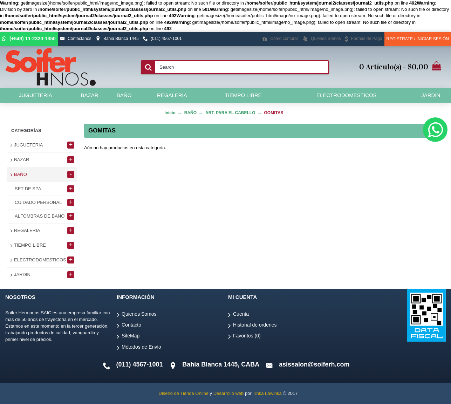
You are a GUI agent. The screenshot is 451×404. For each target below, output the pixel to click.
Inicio (169, 112)
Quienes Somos (137, 315)
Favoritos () (244, 337)
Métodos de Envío (139, 348)
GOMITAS (273, 112)
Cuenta (238, 315)
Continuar (421, 169)
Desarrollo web (228, 393)
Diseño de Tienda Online (184, 393)
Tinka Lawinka (267, 393)
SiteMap (128, 337)
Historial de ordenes (252, 326)
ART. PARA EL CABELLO (230, 112)
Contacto (129, 326)
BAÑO (190, 112)
